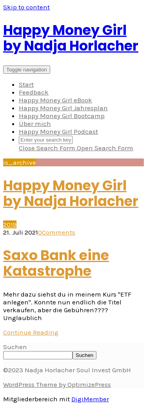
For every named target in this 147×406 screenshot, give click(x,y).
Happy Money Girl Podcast (58, 131)
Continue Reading (30, 332)
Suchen (15, 347)
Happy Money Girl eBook (55, 100)
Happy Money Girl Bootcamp (62, 116)
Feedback (34, 92)
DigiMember (90, 399)
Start (26, 84)
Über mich (35, 123)
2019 (9, 224)
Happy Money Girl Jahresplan (63, 108)
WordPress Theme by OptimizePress (57, 384)
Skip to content (26, 7)
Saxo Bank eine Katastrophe (56, 263)
